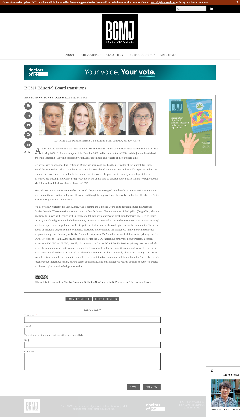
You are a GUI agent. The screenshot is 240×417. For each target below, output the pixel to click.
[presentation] (47, 376)
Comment (30, 351)
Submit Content (141, 55)
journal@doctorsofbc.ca (163, 2)
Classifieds (114, 55)
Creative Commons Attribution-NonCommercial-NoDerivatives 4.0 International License (108, 282)
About (69, 55)
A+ (26, 151)
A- (29, 151)
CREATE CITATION (106, 299)
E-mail (28, 326)
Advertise (167, 55)
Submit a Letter (79, 299)
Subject (28, 340)
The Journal (90, 55)
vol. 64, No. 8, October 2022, (55, 97)
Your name (30, 315)
